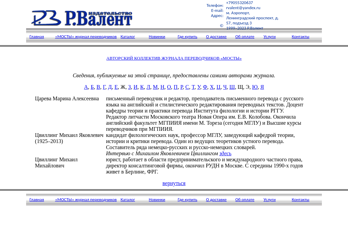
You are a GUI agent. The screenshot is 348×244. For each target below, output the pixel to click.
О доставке (216, 36)
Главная (37, 36)
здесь (225, 153)
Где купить (187, 36)
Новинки (157, 36)
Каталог (128, 36)
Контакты (300, 36)
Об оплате (244, 36)
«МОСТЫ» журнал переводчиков (86, 36)
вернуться (174, 183)
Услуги (270, 36)
